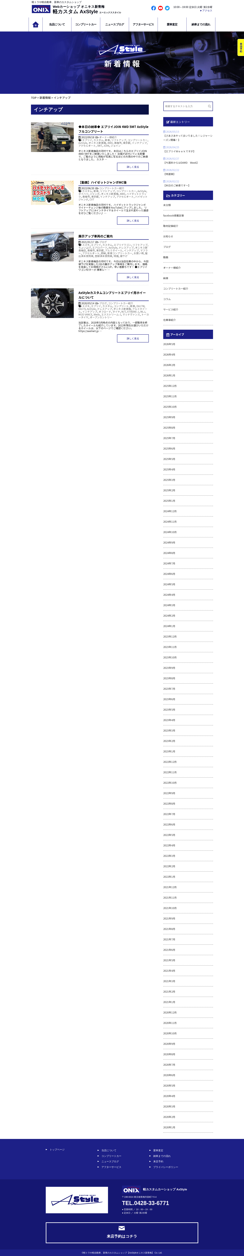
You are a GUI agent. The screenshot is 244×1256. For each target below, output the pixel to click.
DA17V (82, 309)
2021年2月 (169, 991)
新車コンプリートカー (119, 253)
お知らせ (168, 236)
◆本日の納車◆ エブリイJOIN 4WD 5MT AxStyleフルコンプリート (113, 129)
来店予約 (158, 1161)
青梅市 (118, 143)
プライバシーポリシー (165, 1167)
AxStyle (82, 143)
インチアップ (139, 143)
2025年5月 (169, 459)
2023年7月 (169, 689)
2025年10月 (170, 407)
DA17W (140, 306)
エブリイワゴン (122, 245)
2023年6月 (169, 699)
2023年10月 (170, 657)
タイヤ (116, 311)
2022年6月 (169, 824)
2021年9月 (169, 918)
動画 (165, 257)
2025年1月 (169, 501)
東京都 (126, 143)
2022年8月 (169, 803)
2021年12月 (170, 887)
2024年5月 (169, 584)
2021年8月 (169, 929)
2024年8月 (169, 553)
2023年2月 (169, 741)
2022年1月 (169, 876)
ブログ (103, 242)
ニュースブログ (114, 24)
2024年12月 (170, 511)
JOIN (106, 145)
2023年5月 (169, 709)
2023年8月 (169, 678)
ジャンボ (95, 194)
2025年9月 (169, 417)
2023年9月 (169, 668)
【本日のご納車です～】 (177, 185)
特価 (116, 256)
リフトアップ (118, 140)
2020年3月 (169, 1106)
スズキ (86, 245)
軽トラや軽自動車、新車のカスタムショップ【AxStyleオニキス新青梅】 (118, 1252)
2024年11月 (170, 521)
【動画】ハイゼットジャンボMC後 (102, 182)
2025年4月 (169, 469)
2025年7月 (169, 438)
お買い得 (139, 253)
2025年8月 (169, 427)
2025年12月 (170, 386)
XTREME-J (133, 311)
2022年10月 (170, 782)
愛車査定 (172, 24)
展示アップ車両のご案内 (95, 236)
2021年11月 (170, 897)
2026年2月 (169, 365)
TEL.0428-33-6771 (145, 1203)
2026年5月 (169, 344)
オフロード (105, 311)
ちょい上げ (84, 247)
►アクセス (206, 10)
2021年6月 (169, 950)
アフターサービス (143, 24)
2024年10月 (170, 532)
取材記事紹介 (170, 226)
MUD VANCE (85, 314)
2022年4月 (169, 845)
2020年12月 (170, 1012)
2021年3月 (169, 981)
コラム (167, 299)
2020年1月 (169, 1127)
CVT (92, 199)
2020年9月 (169, 1044)
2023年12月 (170, 636)
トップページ (57, 1149)
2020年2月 (169, 1117)
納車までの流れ (201, 24)
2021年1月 (169, 1002)
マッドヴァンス (131, 314)
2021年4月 (169, 970)
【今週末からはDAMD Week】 (181, 162)
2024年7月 (169, 563)
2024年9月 (169, 542)
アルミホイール (113, 250)
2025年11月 (170, 396)
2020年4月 (169, 1096)
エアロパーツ (99, 247)
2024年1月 (169, 626)
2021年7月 (169, 939)
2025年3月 (169, 480)
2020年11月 (170, 1023)
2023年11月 (170, 647)
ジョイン (116, 145)
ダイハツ (83, 194)
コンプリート (121, 306)
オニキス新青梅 (97, 143)
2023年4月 (169, 720)
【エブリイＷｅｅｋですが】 (179, 151)
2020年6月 (169, 1075)
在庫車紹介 (169, 320)
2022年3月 (169, 856)
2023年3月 (169, 730)
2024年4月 (169, 595)
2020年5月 (169, 1085)
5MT (99, 145)
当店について (57, 24)
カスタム (98, 140)
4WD (110, 143)
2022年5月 (169, 835)
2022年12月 (170, 762)
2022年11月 (170, 772)
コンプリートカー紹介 (111, 188)
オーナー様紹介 (108, 137)
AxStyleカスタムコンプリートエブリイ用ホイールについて (112, 295)
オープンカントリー (101, 317)
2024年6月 (169, 574)
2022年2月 (169, 866)
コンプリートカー (85, 24)
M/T (123, 311)
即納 (103, 253)
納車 (165, 278)
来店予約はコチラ (122, 1232)
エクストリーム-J (111, 314)
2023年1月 (169, 751)
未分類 (167, 205)
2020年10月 (170, 1033)
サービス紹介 (170, 309)
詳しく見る (133, 167)
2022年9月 (169, 793)
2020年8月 (169, 1054)
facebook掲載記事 (173, 215)
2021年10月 (170, 908)
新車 (107, 140)
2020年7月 (169, 1064)
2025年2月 (169, 490)
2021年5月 (169, 960)
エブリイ (87, 140)
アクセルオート (87, 145)
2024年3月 (169, 605)
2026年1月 (169, 375)
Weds (97, 314)
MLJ (142, 311)
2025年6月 (169, 448)
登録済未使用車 (103, 256)
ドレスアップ (126, 247)
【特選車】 (169, 174)
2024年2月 (169, 615)
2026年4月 (169, 354)
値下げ (123, 256)
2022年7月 (169, 814)
